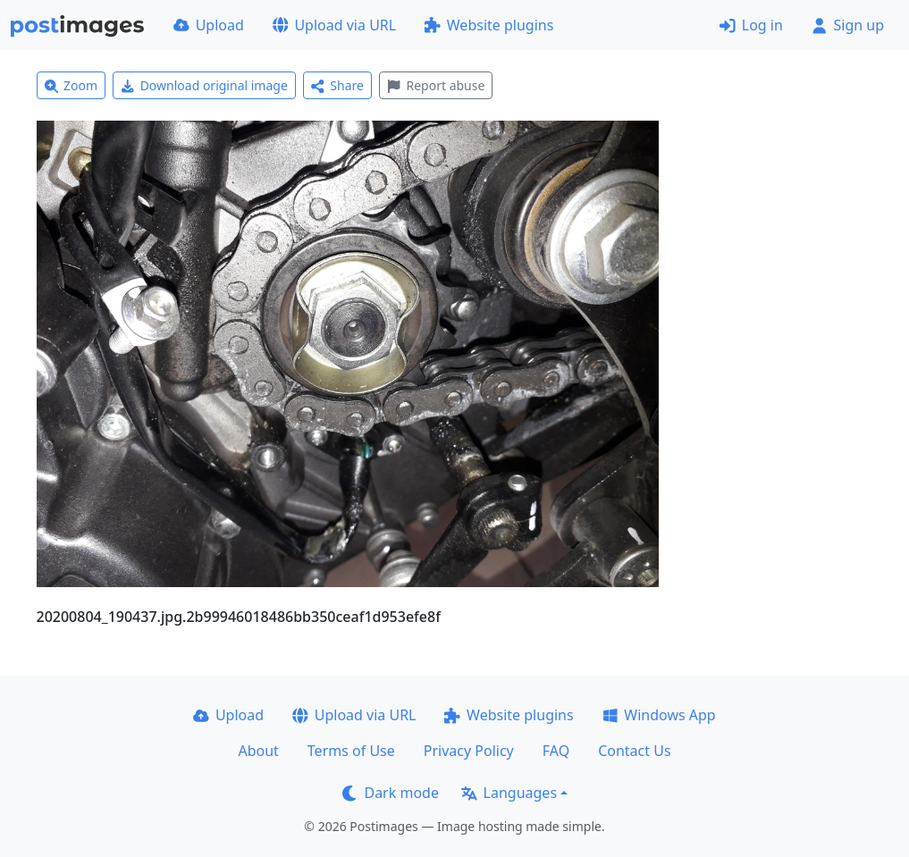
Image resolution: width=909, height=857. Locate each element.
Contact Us (634, 750)
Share (337, 85)
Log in (751, 25)
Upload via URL (334, 25)
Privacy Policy (469, 750)
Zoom (71, 85)
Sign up (848, 25)
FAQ (556, 750)
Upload (208, 25)
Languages (509, 792)
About (258, 750)
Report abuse (435, 85)
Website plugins (489, 25)
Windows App (659, 715)
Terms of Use (351, 750)
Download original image (204, 85)
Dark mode (390, 792)
